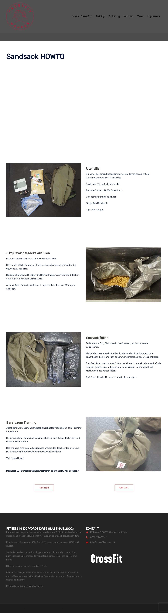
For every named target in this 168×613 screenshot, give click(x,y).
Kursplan (128, 16)
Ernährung (114, 16)
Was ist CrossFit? (82, 16)
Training (100, 16)
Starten (44, 488)
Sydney (59, 608)
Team (140, 16)
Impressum (153, 16)
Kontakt (123, 488)
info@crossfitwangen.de (102, 542)
